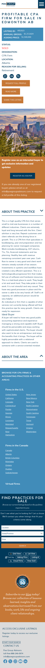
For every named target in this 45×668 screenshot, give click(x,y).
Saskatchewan (11, 473)
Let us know (38, 513)
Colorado (9, 402)
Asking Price (22, 557)
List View (30, 554)
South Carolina (32, 413)
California (9, 398)
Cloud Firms (16, 561)
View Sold (31, 561)
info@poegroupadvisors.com (16, 656)
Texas (28, 421)
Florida (8, 409)
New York (30, 402)
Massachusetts (11, 428)
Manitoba (9, 462)
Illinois (8, 417)
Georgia (8, 413)
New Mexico (31, 398)
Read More (11, 91)
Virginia (29, 428)
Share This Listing (12, 100)
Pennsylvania (31, 409)
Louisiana (9, 421)
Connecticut (10, 406)
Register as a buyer (22, 176)
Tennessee (30, 417)
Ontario (8, 465)
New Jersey (31, 395)
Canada (8, 450)
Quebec (8, 469)
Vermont (29, 424)
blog (28, 594)
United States (11, 395)
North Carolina (32, 406)
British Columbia (12, 458)
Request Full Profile (16, 83)
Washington (31, 432)
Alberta (8, 454)
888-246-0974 (17, 653)
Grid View (15, 554)
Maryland (9, 424)
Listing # (35, 557)
